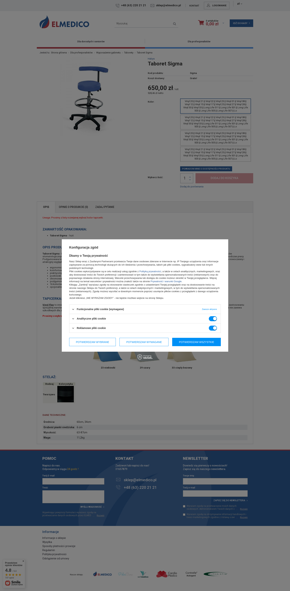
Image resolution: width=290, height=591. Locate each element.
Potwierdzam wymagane (144, 341)
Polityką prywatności (150, 271)
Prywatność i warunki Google (166, 281)
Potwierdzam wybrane (92, 341)
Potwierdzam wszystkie (196, 341)
